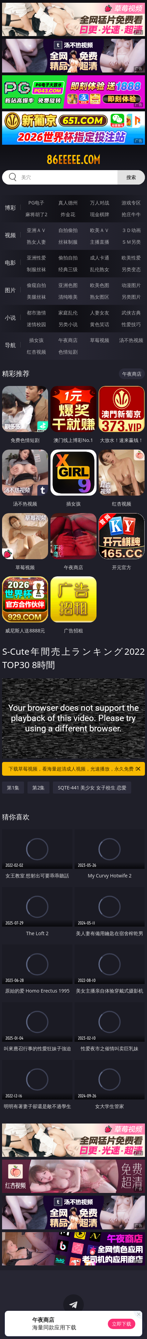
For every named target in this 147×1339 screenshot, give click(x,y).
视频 (10, 235)
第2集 (38, 787)
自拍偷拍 (68, 230)
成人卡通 (99, 257)
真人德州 (68, 202)
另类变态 (131, 269)
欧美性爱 (131, 257)
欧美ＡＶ (99, 230)
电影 (10, 262)
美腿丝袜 (36, 297)
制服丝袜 (36, 269)
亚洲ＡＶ (36, 230)
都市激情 (36, 312)
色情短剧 (68, 351)
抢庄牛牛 (131, 214)
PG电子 (37, 202)
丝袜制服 (68, 242)
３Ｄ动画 (131, 230)
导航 (10, 345)
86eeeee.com (73, 160)
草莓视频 (99, 340)
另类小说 (68, 324)
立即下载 (121, 1323)
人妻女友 (99, 312)
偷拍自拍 (68, 257)
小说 (10, 317)
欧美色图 (99, 285)
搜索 (131, 177)
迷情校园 (36, 324)
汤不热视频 (131, 340)
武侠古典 (131, 312)
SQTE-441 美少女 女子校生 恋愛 (92, 787)
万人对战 (99, 202)
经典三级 (68, 269)
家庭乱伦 (68, 312)
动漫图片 (131, 285)
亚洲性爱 (36, 257)
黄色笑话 (99, 324)
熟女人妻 (36, 242)
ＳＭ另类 (131, 242)
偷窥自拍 (36, 285)
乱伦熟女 (99, 269)
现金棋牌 (99, 214)
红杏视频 (36, 351)
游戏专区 (131, 202)
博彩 (10, 207)
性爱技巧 (131, 324)
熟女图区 (99, 297)
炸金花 (68, 214)
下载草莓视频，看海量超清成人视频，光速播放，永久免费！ (75, 769)
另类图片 (131, 297)
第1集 (13, 787)
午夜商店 (68, 340)
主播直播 (99, 242)
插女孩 (36, 340)
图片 (10, 290)
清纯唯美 (68, 297)
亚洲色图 (68, 285)
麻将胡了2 (36, 214)
